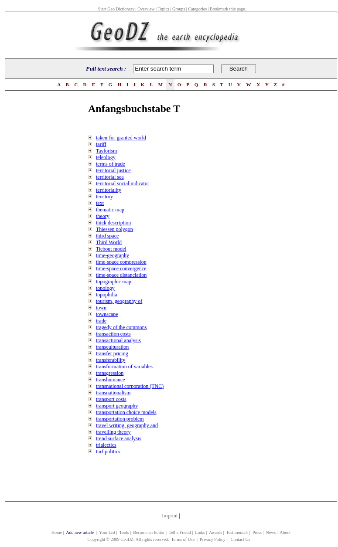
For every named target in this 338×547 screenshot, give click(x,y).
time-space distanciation (121, 275)
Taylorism (106, 151)
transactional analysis (118, 340)
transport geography (117, 406)
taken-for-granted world (121, 138)
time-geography (112, 255)
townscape (107, 314)
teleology (106, 157)
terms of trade (110, 164)
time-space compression (121, 262)
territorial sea (110, 177)
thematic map (110, 210)
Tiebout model (111, 249)
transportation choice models (126, 412)
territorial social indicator (122, 183)
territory (104, 197)
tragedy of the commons (121, 327)
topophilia (106, 295)
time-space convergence (121, 268)
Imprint (170, 516)
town (101, 308)
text (100, 203)
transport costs (111, 399)
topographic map (113, 282)
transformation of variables (124, 367)
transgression (109, 373)
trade (101, 321)
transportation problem (120, 419)
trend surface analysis (118, 438)
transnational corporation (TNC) (130, 386)
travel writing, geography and (127, 425)
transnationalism (113, 393)
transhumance (110, 380)
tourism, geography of (119, 301)
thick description (113, 223)
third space (107, 236)
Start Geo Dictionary (116, 9)
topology (105, 288)
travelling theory (113, 432)
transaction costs (113, 334)
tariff (101, 144)
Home (56, 532)
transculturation (112, 347)
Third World (109, 242)
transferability (110, 360)
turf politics (108, 451)
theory (102, 216)
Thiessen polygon (114, 229)
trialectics (106, 445)
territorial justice (113, 170)
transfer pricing (112, 353)
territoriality (108, 190)
